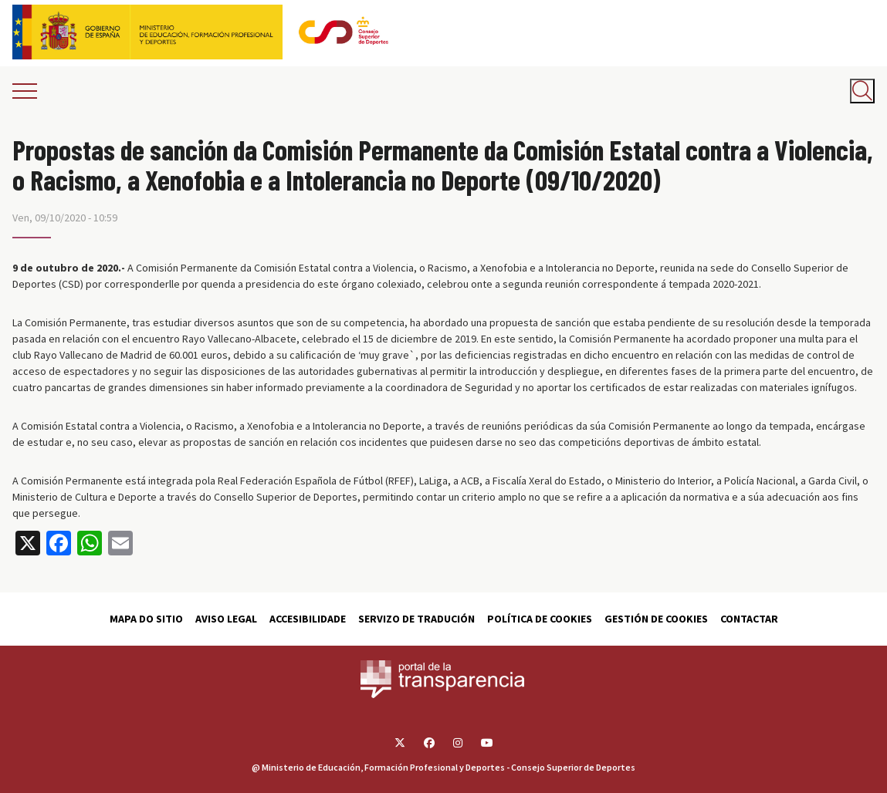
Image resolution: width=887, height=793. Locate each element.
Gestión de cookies (656, 619)
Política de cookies (539, 619)
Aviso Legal (226, 619)
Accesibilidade (307, 619)
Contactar (749, 619)
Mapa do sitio (146, 619)
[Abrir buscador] (862, 91)
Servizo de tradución (416, 619)
